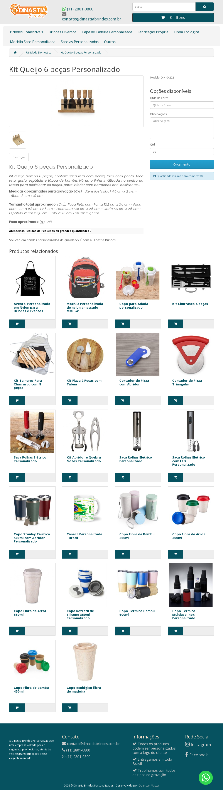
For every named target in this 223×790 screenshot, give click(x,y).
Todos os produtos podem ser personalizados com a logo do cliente (154, 748)
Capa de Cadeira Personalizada (107, 32)
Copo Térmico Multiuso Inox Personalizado (183, 614)
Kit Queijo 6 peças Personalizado (81, 52)
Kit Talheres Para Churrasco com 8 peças (28, 384)
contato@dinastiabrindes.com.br (91, 17)
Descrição (19, 157)
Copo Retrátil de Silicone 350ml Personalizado (80, 614)
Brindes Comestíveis (26, 32)
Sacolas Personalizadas (80, 41)
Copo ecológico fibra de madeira (84, 689)
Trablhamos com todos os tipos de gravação (154, 772)
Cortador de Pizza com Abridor (134, 382)
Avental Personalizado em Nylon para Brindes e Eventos (32, 307)
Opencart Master (149, 785)
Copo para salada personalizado (133, 305)
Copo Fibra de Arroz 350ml (188, 536)
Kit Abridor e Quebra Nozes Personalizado (84, 459)
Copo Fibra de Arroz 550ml (30, 613)
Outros (110, 41)
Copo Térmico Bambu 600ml (137, 613)
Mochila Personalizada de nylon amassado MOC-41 (85, 307)
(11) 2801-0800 (77, 9)
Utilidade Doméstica (38, 52)
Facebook (196, 754)
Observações (158, 114)
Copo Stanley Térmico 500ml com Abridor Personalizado (32, 537)
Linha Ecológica (186, 32)
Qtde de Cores (159, 98)
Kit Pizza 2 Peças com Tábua (84, 382)
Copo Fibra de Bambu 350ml (136, 536)
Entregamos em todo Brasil (152, 761)
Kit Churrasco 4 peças (190, 303)
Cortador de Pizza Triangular (187, 382)
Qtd (152, 144)
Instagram (198, 744)
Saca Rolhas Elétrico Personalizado (30, 459)
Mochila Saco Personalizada (32, 41)
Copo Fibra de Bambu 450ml (31, 689)
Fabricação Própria (153, 32)
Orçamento (181, 164)
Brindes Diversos (62, 32)
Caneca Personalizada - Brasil (84, 536)
